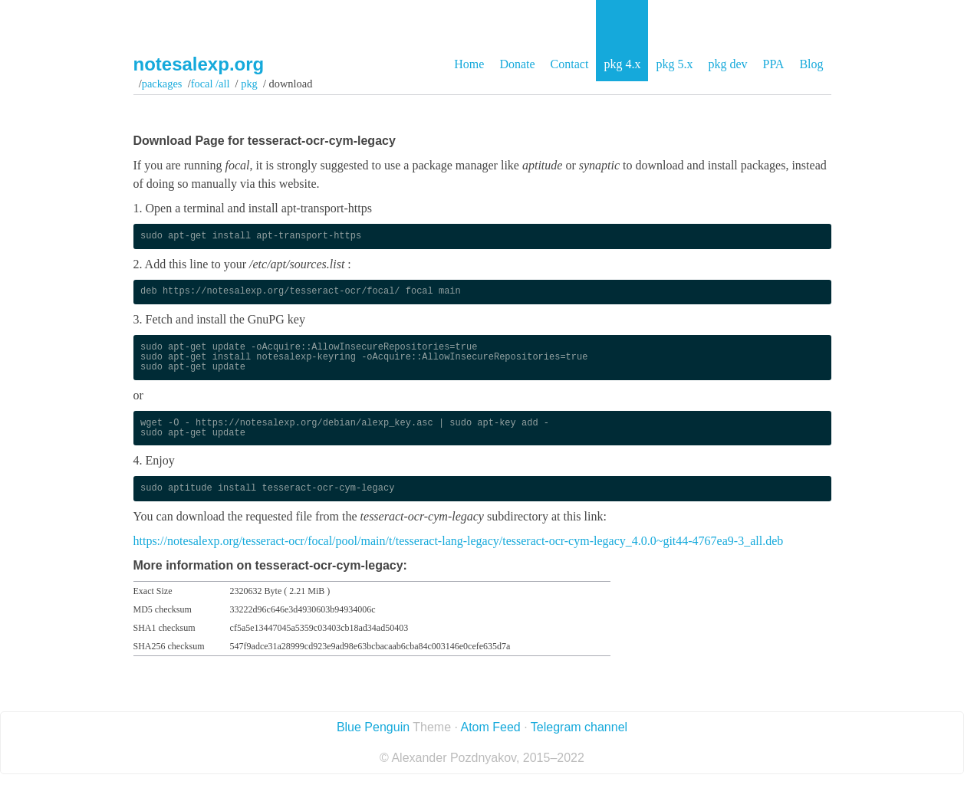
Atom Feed (490, 727)
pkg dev (727, 64)
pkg (250, 83)
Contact (570, 64)
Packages (162, 83)
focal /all (210, 83)
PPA (773, 64)
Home (469, 64)
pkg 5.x (674, 64)
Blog (811, 64)
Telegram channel (579, 727)
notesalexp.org (199, 64)
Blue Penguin (373, 727)
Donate (517, 64)
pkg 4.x (622, 64)
